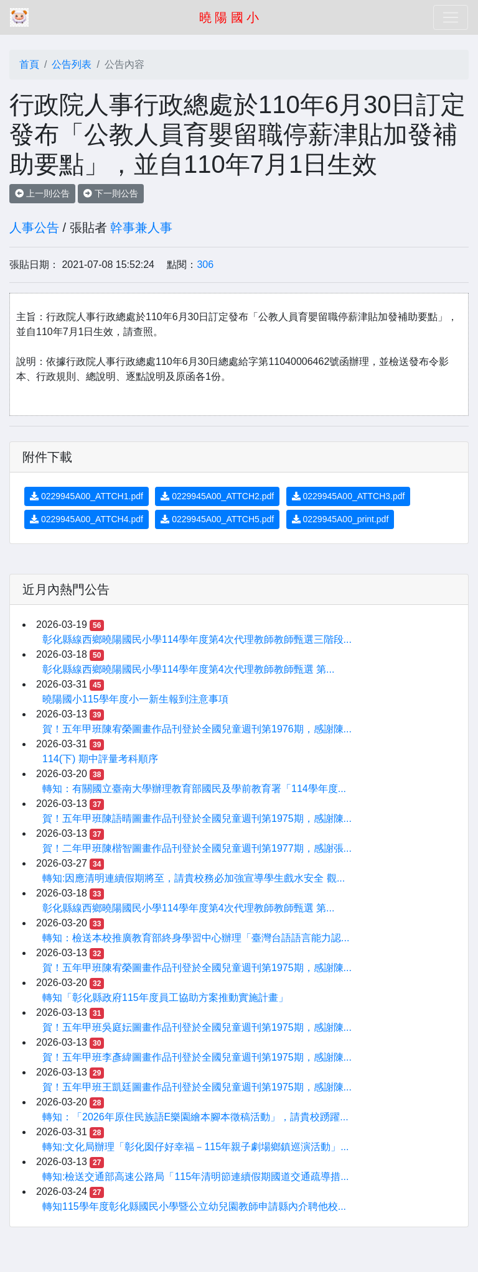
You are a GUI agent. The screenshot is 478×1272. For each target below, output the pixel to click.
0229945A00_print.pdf (340, 519)
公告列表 (71, 64)
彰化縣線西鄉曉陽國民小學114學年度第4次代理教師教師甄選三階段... (197, 639)
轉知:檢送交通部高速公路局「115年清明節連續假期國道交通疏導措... (195, 1176)
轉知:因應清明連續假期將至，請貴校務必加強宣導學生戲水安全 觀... (193, 878)
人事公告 (34, 227)
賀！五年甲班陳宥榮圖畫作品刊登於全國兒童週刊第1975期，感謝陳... (197, 967)
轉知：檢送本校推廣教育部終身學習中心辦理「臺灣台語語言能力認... (195, 938)
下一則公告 (110, 193)
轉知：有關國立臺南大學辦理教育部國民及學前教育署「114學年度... (194, 788)
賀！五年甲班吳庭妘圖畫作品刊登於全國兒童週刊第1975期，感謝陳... (197, 1027)
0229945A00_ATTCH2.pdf (217, 496)
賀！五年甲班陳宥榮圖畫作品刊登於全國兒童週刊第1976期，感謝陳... (197, 729)
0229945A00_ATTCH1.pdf (86, 496)
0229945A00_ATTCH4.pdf (86, 519)
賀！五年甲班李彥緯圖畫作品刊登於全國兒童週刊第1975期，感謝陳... (197, 1057)
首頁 (29, 64)
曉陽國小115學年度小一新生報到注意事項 (135, 699)
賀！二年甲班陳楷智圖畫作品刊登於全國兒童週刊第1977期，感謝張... (197, 848)
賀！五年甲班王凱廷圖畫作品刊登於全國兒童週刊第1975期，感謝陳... (197, 1087)
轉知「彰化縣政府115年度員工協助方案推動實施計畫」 (165, 997)
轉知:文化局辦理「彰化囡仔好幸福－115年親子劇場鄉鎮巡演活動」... (195, 1146)
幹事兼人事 (141, 227)
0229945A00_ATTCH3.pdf (348, 496)
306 (205, 264)
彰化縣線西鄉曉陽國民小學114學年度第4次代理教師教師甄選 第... (188, 669)
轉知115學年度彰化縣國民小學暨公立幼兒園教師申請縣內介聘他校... (194, 1206)
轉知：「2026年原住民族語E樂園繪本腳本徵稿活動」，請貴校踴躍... (195, 1117)
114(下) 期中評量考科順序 (100, 759)
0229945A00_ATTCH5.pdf (217, 519)
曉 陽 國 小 (229, 17)
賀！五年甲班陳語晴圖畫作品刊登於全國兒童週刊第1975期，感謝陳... (197, 818)
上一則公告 (42, 193)
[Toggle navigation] (450, 17)
